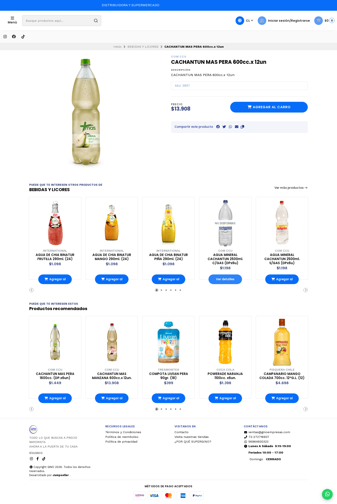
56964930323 (256, 441)
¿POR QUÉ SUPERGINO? (193, 441)
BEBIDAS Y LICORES (142, 46)
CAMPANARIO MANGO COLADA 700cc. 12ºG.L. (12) (282, 377)
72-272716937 (256, 436)
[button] (242, 127)
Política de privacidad (121, 441)
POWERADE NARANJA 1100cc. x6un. (225, 375)
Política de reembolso (121, 436)
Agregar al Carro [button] (55, 280)
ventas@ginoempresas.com (267, 431)
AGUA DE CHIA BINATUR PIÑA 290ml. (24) (168, 256)
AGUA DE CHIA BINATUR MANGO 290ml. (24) (112, 256)
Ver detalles (225, 279)
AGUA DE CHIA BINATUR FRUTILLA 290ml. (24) (55, 256)
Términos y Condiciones (123, 431)
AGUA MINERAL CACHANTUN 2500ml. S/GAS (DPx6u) (282, 258)
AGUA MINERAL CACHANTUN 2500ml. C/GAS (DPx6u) (225, 258)
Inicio (117, 46)
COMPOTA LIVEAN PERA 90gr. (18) (168, 375)
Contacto (181, 431)
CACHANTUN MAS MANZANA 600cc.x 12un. (111, 375)
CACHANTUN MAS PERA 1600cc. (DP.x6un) (55, 375)
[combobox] (74, 20)
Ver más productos (291, 187)
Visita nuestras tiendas (192, 436)
